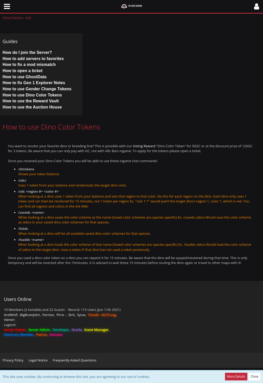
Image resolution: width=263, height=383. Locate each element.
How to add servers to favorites (33, 58)
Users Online (18, 299)
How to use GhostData (24, 77)
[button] (7, 6)
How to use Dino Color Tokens (32, 95)
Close (254, 376)
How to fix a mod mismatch (29, 64)
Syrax (81, 314)
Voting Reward (144, 146)
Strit (71, 314)
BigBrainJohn (30, 314)
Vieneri (9, 319)
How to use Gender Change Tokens (37, 89)
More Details (236, 376)
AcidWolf (10, 314)
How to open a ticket (23, 70)
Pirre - (61, 314)
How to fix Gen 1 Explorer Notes (34, 83)
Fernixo (48, 314)
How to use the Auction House (32, 107)
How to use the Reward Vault (31, 101)
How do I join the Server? (27, 52)
